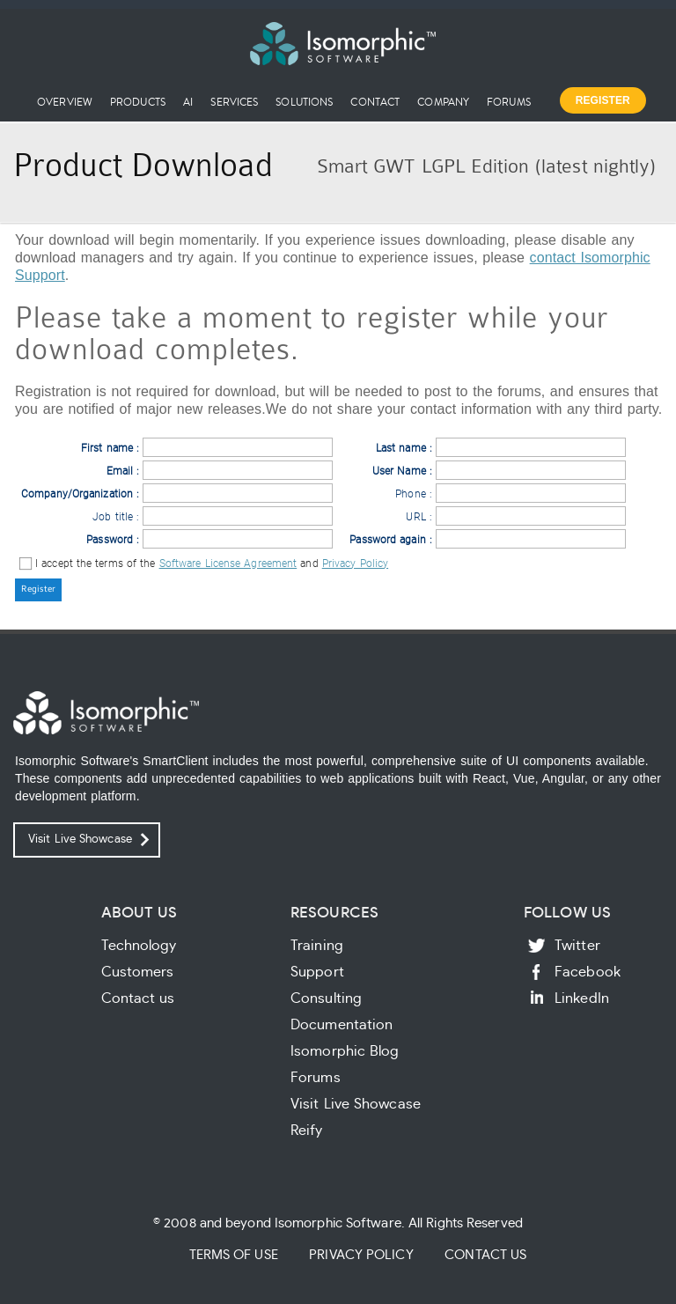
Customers (137, 972)
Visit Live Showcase (80, 839)
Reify (306, 1131)
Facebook (588, 972)
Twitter (577, 946)
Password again (387, 540)
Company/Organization (77, 494)
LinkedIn (582, 998)
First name (107, 448)
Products (137, 101)
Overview (64, 101)
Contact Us (485, 1255)
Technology (139, 946)
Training (316, 946)
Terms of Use (233, 1255)
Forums (509, 101)
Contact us (138, 998)
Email (120, 471)
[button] (38, 589)
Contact (375, 101)
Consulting (326, 998)
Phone (410, 494)
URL (415, 517)
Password (109, 540)
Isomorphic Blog (345, 1051)
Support (317, 972)
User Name (399, 471)
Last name (401, 448)
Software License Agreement (228, 563)
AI (188, 101)
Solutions (304, 101)
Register (603, 100)
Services (234, 101)
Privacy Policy (355, 563)
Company (443, 101)
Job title (112, 517)
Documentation (341, 1025)
